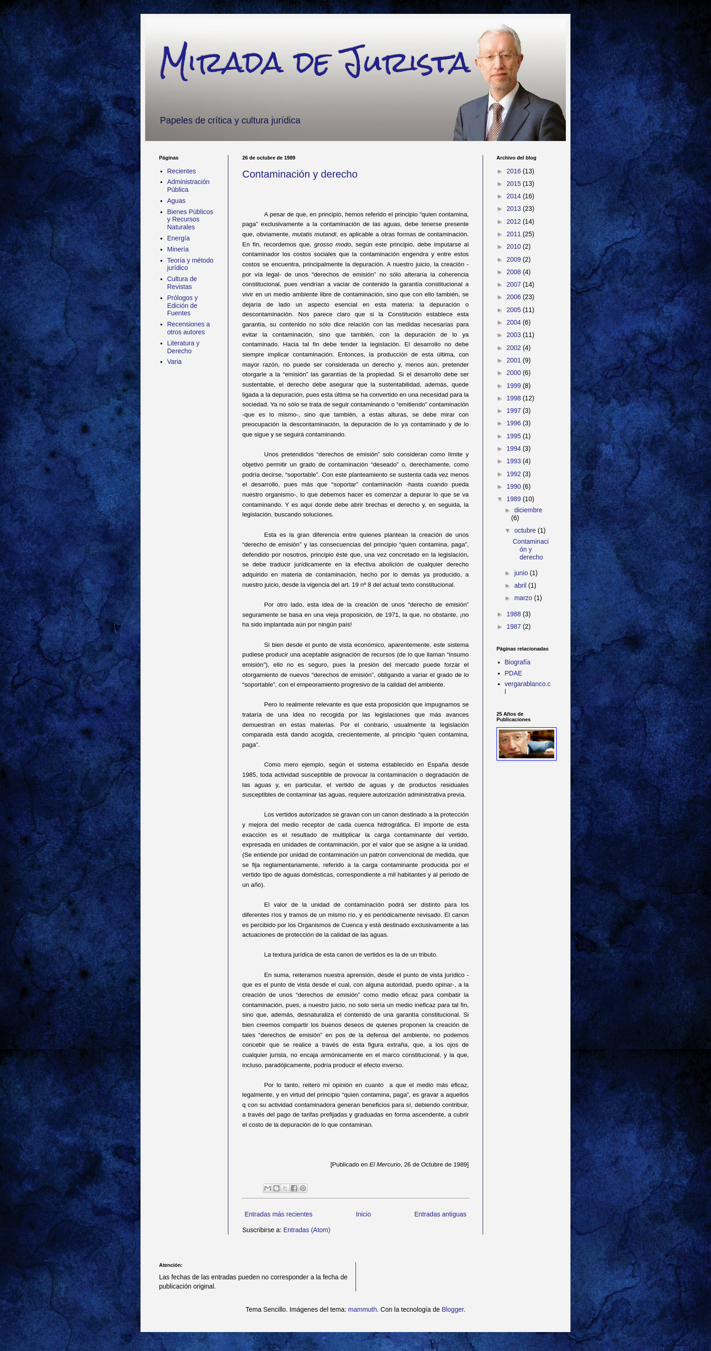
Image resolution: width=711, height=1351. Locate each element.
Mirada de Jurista (315, 61)
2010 (515, 246)
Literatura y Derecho (183, 347)
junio (521, 573)
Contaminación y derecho (299, 174)
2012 (515, 221)
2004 (515, 322)
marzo (524, 598)
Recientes (181, 171)
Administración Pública (188, 185)
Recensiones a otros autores (188, 328)
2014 (515, 196)
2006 (515, 297)
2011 (515, 234)
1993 (515, 461)
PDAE (513, 673)
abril (521, 585)
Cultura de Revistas (182, 282)
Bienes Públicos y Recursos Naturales (190, 219)
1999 (515, 385)
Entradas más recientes (279, 1214)
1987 (515, 626)
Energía (178, 238)
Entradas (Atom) (307, 1230)
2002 (515, 347)
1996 (515, 423)
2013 (515, 208)
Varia (174, 361)
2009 (515, 259)
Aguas (176, 200)
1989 (515, 499)
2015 (515, 183)
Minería (178, 249)
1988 (515, 614)
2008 (515, 272)
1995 (515, 436)
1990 (515, 486)
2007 (515, 284)
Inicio (363, 1214)
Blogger (452, 1309)
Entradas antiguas (440, 1214)
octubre (526, 530)
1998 (515, 398)
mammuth (362, 1309)
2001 (515, 360)
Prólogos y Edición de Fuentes (182, 305)
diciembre (528, 510)
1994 (515, 448)
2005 (515, 309)
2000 (515, 372)
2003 (515, 334)
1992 (515, 474)
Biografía (518, 662)
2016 (515, 171)
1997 (515, 410)
